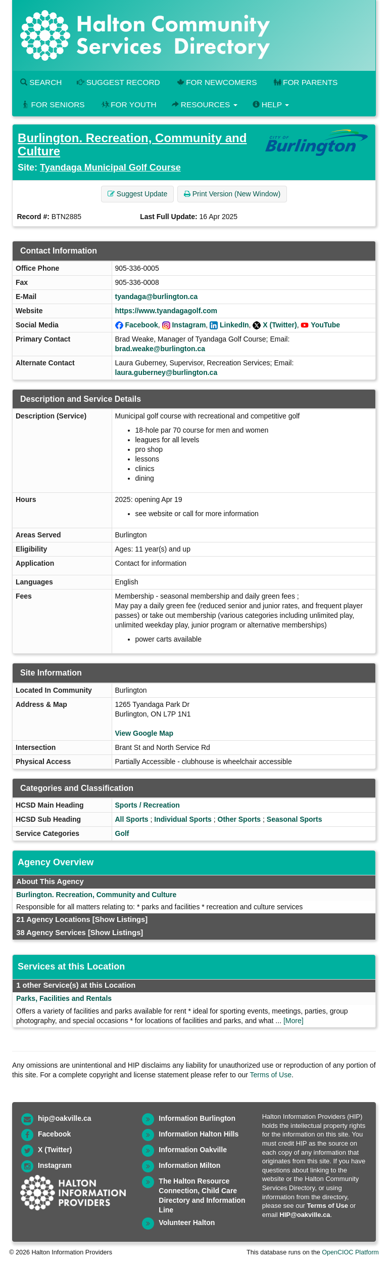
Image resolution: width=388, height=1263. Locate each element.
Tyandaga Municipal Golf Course (110, 167)
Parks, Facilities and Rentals (64, 998)
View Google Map (144, 733)
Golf (122, 833)
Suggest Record (118, 82)
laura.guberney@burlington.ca (166, 372)
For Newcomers (216, 82)
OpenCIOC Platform (350, 1252)
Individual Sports (183, 819)
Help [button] (271, 104)
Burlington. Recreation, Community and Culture (132, 144)
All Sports (132, 819)
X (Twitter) (280, 325)
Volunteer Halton (187, 1222)
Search (41, 82)
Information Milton (189, 1165)
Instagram (189, 325)
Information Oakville (193, 1150)
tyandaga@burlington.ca (156, 296)
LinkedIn (234, 325)
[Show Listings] (120, 919)
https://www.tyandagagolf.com (166, 311)
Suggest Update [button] (137, 194)
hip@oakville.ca (64, 1118)
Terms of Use (271, 1075)
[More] (293, 1021)
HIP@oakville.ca (304, 1214)
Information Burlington (197, 1118)
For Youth (128, 104)
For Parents (304, 82)
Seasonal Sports (294, 819)
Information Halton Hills (198, 1134)
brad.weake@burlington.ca (160, 349)
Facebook (141, 325)
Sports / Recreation (147, 805)
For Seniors (52, 104)
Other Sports (239, 819)
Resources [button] (204, 104)
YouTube (325, 325)
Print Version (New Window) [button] (232, 194)
